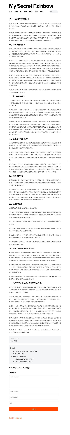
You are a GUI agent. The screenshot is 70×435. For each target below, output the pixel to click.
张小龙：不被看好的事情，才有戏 (22, 362)
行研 (25, 12)
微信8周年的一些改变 (19, 354)
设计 (16, 12)
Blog (17, 338)
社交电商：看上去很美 (19, 356)
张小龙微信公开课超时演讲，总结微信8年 (25, 351)
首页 (10, 12)
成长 (36, 12)
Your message (33, 382)
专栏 (30, 12)
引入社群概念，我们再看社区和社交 (23, 359)
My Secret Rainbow (31, 6)
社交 (15, 341)
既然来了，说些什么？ (15, 420)
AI (20, 12)
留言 (41, 12)
